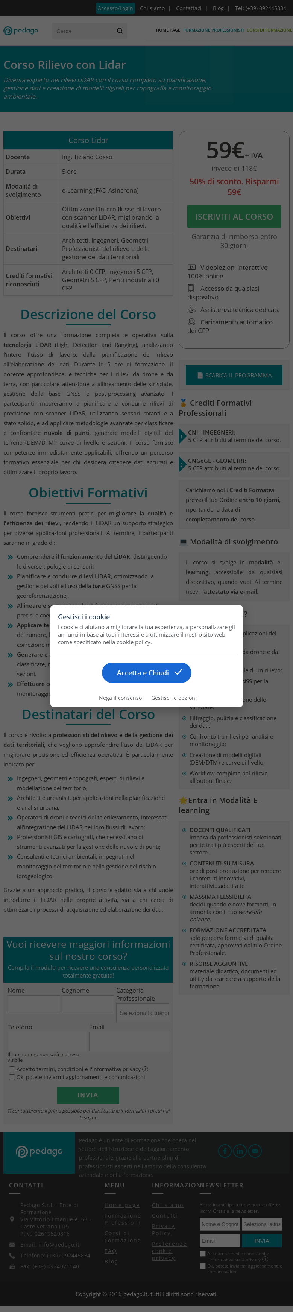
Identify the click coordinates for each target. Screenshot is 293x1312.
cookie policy (133, 642)
